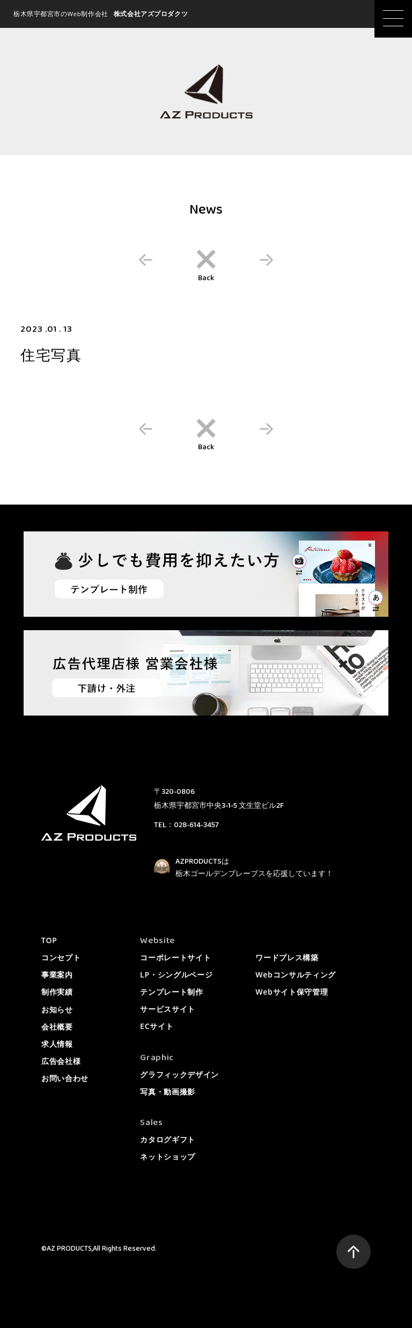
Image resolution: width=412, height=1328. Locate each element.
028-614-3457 (196, 825)
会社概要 (57, 1026)
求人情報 (57, 1044)
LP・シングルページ (176, 974)
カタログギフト (167, 1139)
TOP (49, 940)
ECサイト (156, 1026)
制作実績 (57, 992)
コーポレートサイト (175, 957)
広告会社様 (61, 1061)
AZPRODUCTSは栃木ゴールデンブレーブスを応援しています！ (254, 868)
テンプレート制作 (171, 992)
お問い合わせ (65, 1078)
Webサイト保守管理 (291, 992)
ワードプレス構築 (287, 957)
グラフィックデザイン (179, 1074)
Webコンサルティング (295, 974)
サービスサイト (167, 1009)
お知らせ (57, 1009)
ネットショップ (167, 1156)
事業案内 (57, 974)
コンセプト (61, 957)
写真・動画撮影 (167, 1091)
